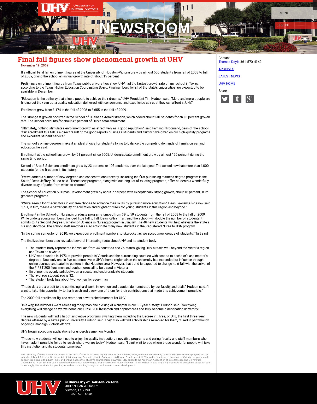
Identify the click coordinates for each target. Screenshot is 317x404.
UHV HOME (227, 84)
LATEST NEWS (229, 76)
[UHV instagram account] (202, 386)
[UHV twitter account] (147, 386)
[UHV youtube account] (188, 386)
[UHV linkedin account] (174, 386)
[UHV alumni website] (215, 386)
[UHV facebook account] (161, 386)
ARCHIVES (226, 69)
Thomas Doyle (229, 62)
